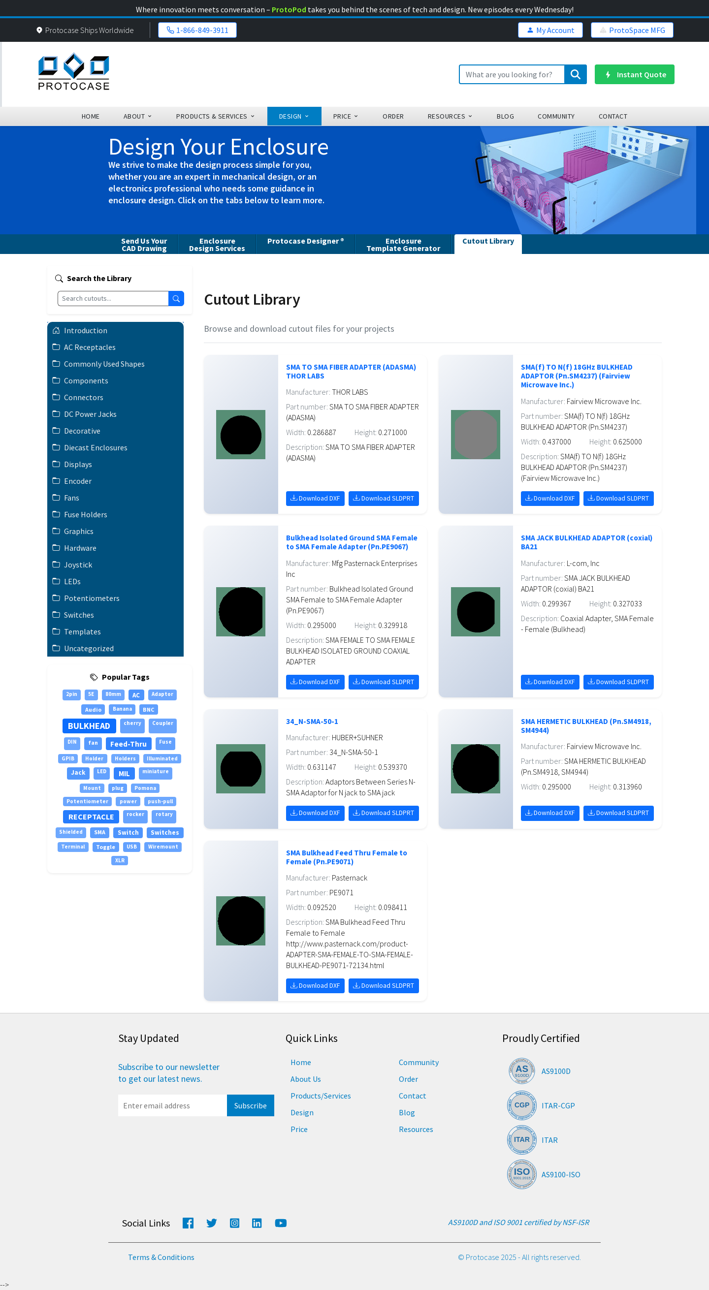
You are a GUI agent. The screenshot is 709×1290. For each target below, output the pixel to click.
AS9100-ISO (561, 1174)
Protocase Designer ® (305, 241)
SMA (99, 832)
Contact (613, 116)
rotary (164, 814)
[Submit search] (575, 74)
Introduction (79, 330)
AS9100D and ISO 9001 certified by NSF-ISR (518, 1222)
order (393, 116)
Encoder (72, 481)
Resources (451, 116)
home (91, 116)
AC (136, 695)
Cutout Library (488, 241)
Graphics (73, 531)
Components (80, 380)
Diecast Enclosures (90, 447)
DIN (72, 741)
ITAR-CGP (558, 1105)
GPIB (68, 758)
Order (408, 1079)
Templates (76, 631)
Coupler (162, 723)
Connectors (77, 397)
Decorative (76, 431)
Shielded (71, 831)
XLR (120, 860)
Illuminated (162, 758)
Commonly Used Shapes (98, 364)
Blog (407, 1112)
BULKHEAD (89, 725)
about (138, 116)
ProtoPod (289, 9)
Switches (73, 615)
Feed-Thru (128, 744)
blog (505, 116)
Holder (94, 758)
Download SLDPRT (383, 498)
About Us (305, 1079)
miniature (155, 771)
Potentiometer (87, 801)
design (294, 116)
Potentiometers (86, 598)
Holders (125, 758)
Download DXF (315, 498)
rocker (135, 814)
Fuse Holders (79, 514)
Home (300, 1062)
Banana (122, 708)
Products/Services (320, 1096)
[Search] (523, 74)
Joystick (72, 564)
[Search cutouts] (113, 298)
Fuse (165, 741)
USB (132, 846)
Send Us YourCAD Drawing (144, 244)
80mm (113, 694)
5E (91, 694)
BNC (148, 709)
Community (419, 1062)
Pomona (145, 788)
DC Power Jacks (84, 414)
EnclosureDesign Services (217, 244)
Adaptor (162, 694)
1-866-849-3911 (197, 30)
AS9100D (556, 1071)
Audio (93, 709)
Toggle (105, 846)
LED (101, 771)
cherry (132, 723)
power (128, 801)
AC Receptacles (84, 347)
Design (302, 1112)
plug (118, 788)
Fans (65, 498)
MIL (124, 773)
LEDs (66, 581)
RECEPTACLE (91, 816)
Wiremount (163, 846)
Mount (92, 788)
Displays (72, 464)
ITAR (550, 1140)
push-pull (160, 801)
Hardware (74, 548)
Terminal (73, 846)
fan (93, 742)
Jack (78, 772)
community (556, 116)
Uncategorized (83, 648)
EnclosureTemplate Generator (403, 244)
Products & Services (216, 116)
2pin (71, 694)
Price (346, 116)
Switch (128, 832)
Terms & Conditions (161, 1257)
